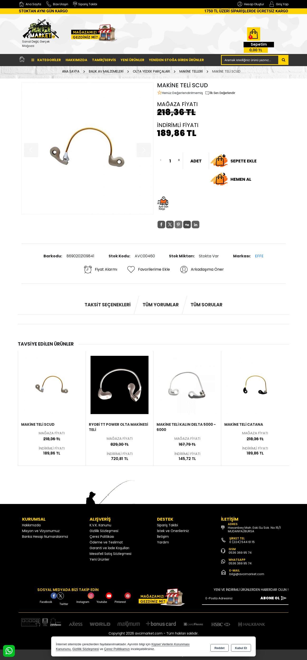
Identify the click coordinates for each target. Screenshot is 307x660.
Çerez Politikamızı (117, 649)
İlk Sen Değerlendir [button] (220, 93)
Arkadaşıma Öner (201, 269)
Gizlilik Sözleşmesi (104, 530)
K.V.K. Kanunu (100, 525)
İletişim (163, 536)
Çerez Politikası (102, 536)
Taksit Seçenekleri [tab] (108, 305)
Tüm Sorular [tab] (206, 305)
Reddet (220, 647)
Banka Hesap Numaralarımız (45, 536)
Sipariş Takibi (167, 525)
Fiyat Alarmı (100, 269)
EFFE (259, 256)
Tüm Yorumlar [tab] (161, 305)
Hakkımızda (76, 60)
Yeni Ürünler (99, 559)
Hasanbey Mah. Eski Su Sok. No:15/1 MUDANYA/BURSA (254, 529)
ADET (196, 161)
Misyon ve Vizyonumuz (41, 530)
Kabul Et (241, 647)
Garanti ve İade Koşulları (109, 548)
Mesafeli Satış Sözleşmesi (110, 553)
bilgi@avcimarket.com (246, 574)
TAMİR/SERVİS (104, 60)
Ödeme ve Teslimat (106, 542)
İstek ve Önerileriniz (173, 530)
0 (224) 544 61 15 (242, 542)
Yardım (163, 542)
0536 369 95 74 (240, 552)
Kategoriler (46, 60)
